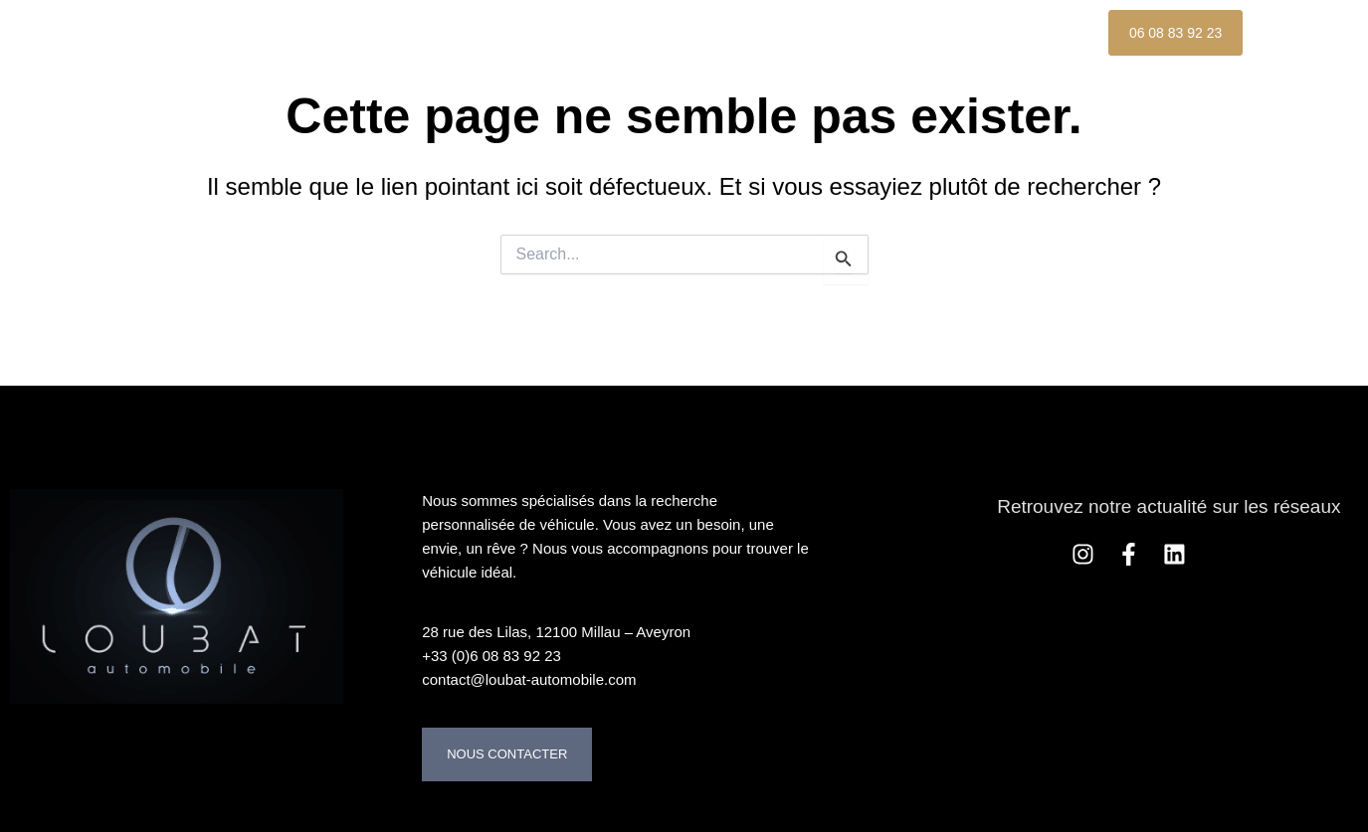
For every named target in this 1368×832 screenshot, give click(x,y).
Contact (347, 78)
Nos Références (943, 32)
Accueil (343, 32)
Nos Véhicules (482, 32)
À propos (629, 32)
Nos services (770, 32)
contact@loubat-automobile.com (529, 679)
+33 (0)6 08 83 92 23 (491, 655)
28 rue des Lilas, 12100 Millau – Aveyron (556, 631)
